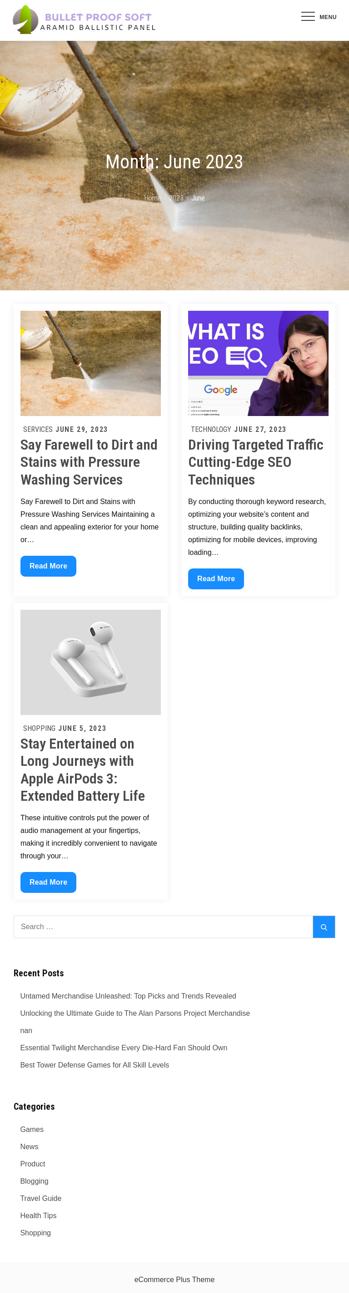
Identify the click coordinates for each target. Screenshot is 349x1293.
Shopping (39, 728)
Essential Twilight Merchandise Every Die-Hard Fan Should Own (123, 1048)
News (29, 1147)
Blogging (34, 1181)
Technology (211, 429)
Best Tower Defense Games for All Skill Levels (94, 1065)
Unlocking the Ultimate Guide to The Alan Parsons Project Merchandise (135, 1013)
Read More (48, 568)
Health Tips (38, 1216)
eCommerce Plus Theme (175, 1279)
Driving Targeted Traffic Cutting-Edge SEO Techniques (256, 462)
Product (32, 1164)
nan (26, 1030)
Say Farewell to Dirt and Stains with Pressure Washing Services (89, 462)
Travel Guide (40, 1198)
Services (38, 429)
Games (32, 1129)
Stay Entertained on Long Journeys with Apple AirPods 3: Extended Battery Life (82, 769)
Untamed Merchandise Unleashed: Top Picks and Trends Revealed (128, 996)
